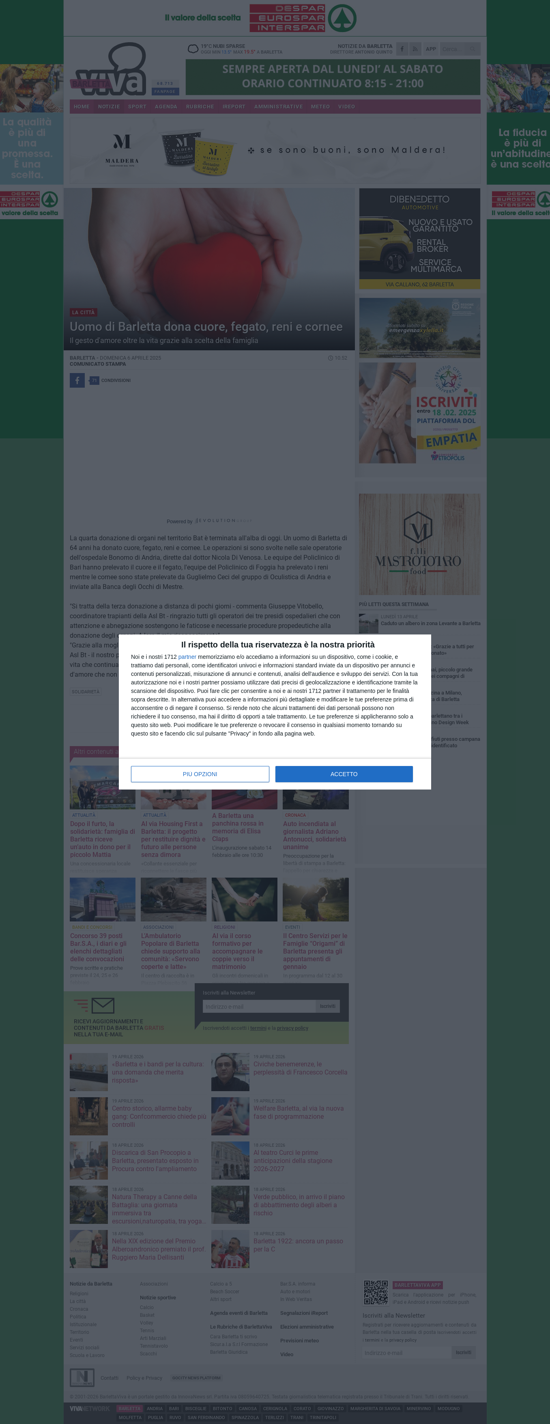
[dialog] (275, 712)
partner (187, 657)
